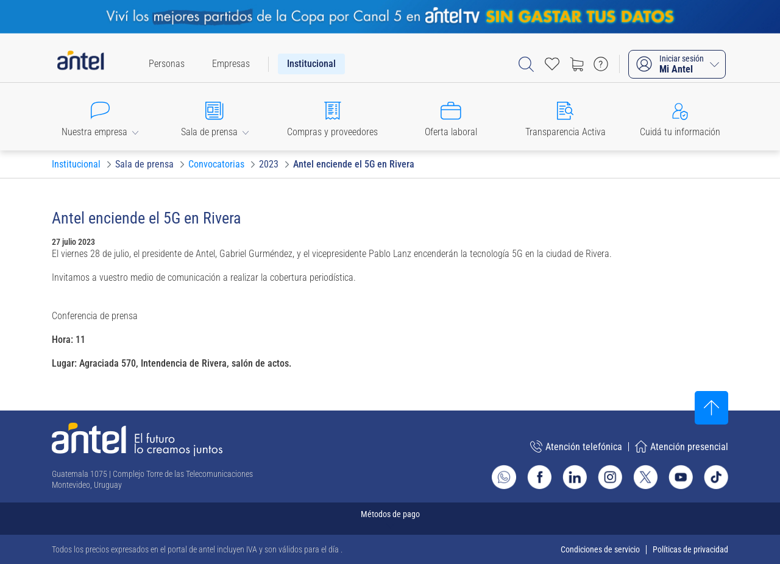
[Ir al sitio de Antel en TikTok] (716, 477)
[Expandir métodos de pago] (390, 518)
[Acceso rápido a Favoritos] (552, 64)
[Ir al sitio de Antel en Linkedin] (574, 477)
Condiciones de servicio (600, 549)
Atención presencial (681, 446)
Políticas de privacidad (690, 549)
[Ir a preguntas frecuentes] (601, 64)
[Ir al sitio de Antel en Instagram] (610, 477)
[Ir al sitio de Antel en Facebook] (539, 477)
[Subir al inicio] (711, 408)
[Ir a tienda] (576, 64)
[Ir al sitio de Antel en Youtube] (680, 477)
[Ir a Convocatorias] (216, 164)
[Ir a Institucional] (76, 164)
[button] (100, 117)
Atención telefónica (576, 446)
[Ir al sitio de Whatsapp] (504, 477)
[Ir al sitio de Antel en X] (645, 477)
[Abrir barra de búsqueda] (526, 64)
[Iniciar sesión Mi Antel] (677, 64)
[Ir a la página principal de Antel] (137, 439)
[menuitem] (167, 64)
